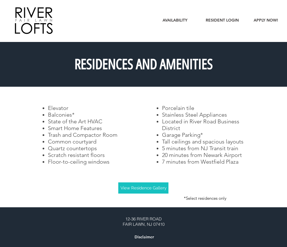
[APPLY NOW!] (266, 20)
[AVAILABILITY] (175, 20)
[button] (144, 237)
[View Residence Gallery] (143, 188)
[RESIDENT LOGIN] (222, 20)
